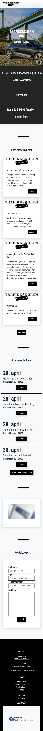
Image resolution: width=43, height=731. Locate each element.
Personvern (21, 681)
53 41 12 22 (21, 663)
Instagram (21, 698)
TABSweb (17, 684)
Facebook (21, 695)
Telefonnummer (15, 582)
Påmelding (21, 387)
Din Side (21, 690)
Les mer (32, 191)
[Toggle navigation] (36, 4)
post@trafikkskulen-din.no (21, 666)
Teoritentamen (21, 687)
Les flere (21, 332)
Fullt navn (13, 567)
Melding (12, 590)
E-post (11, 574)
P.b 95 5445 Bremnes (21, 659)
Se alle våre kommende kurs (21, 472)
